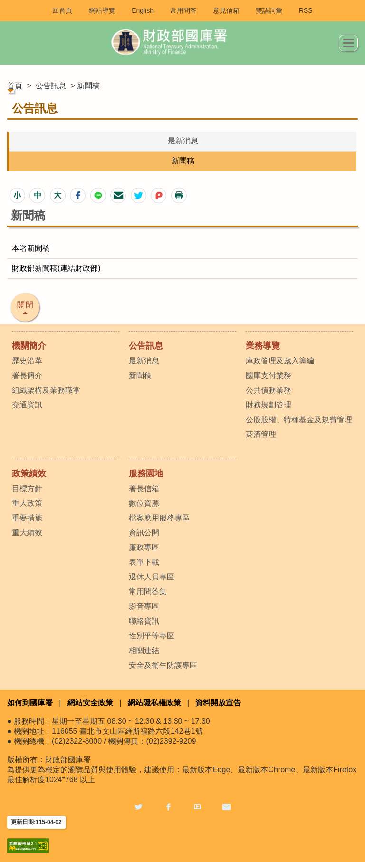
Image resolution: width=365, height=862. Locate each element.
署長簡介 (27, 375)
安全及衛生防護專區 (163, 665)
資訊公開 (144, 533)
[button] (17, 195)
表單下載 (144, 562)
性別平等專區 (151, 636)
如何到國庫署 (30, 703)
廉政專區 (144, 547)
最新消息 (183, 141)
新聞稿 (183, 161)
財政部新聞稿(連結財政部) (56, 268)
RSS (306, 10)
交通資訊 (27, 405)
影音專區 (144, 606)
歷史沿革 (27, 361)
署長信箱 (144, 488)
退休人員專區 (151, 577)
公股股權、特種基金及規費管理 (299, 420)
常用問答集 (148, 591)
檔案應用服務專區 (159, 518)
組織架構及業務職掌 (46, 390)
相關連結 (144, 650)
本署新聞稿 (31, 248)
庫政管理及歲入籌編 (280, 361)
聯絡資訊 (144, 621)
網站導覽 (102, 10)
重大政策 (27, 503)
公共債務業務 (268, 390)
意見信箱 (226, 10)
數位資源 (144, 503)
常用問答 (183, 10)
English (143, 10)
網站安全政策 (90, 703)
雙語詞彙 (269, 10)
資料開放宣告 (218, 703)
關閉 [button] (25, 305)
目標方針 (27, 488)
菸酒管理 (261, 434)
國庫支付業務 (268, 375)
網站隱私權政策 (154, 703)
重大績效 (27, 533)
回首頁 (62, 10)
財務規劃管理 (268, 405)
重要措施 (27, 518)
